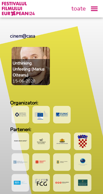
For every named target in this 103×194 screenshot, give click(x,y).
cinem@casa (22, 36)
